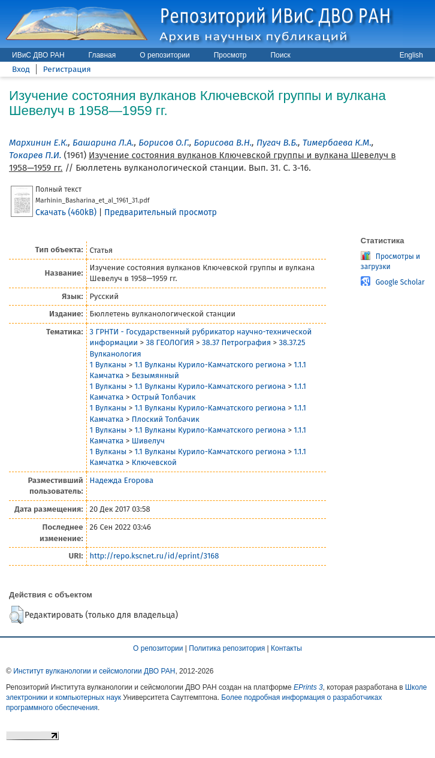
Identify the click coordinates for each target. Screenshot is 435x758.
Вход (21, 69)
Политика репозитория (227, 648)
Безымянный (155, 375)
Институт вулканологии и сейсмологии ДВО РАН (94, 671)
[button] (16, 615)
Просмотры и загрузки (390, 261)
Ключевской (154, 462)
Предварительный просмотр (160, 212)
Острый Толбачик (164, 396)
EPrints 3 (308, 687)
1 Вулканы (108, 364)
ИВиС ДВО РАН (38, 55)
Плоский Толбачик (166, 419)
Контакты (286, 648)
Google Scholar (400, 282)
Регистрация (67, 69)
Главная (102, 55)
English (411, 55)
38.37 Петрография (236, 342)
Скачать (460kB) (65, 212)
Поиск (280, 55)
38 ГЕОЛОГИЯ (170, 342)
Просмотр (230, 55)
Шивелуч (148, 440)
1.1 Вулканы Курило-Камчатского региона (210, 364)
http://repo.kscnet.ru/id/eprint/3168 (154, 555)
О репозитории (164, 55)
